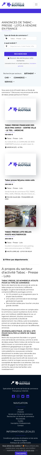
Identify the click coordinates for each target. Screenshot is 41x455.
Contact (20, 426)
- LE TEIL (20, 147)
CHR (7, 78)
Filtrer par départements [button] (15, 260)
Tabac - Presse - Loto (14, 138)
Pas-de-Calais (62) (13, 197)
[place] (23, 46)
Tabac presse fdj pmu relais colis (20, 180)
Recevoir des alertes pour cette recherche (19, 60)
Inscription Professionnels (20, 423)
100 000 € (9, 135)
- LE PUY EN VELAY (25, 251)
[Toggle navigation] (36, 4)
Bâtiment (29, 74)
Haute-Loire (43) (13, 251)
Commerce (19, 78)
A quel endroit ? (10, 43)
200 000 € (9, 239)
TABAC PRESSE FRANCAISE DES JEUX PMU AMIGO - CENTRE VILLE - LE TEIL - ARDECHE (20, 127)
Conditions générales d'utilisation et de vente (20, 438)
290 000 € (9, 184)
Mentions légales (20, 440)
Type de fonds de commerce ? (16, 35)
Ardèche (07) (12, 147)
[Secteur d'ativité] (23, 38)
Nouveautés (20, 419)
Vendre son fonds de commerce (20, 414)
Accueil (20, 410)
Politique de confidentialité (20, 443)
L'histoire (20, 412)
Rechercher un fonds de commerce (20, 416)
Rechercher (20, 54)
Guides (20, 421)
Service (9, 82)
